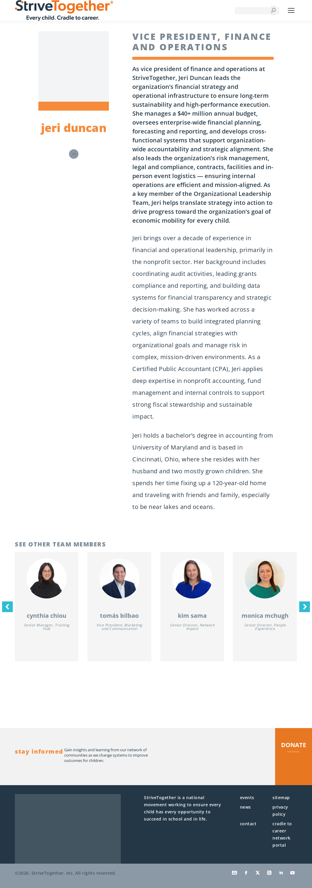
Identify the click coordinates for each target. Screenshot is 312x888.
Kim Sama (192, 616)
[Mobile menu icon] (291, 10)
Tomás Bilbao (119, 616)
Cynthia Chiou (46, 616)
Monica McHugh (265, 616)
